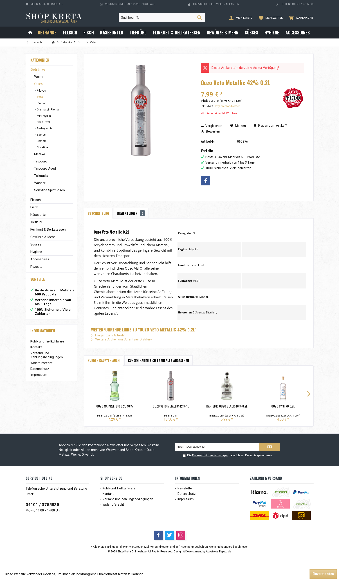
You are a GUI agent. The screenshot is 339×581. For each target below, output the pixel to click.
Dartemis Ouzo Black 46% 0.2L (226, 406)
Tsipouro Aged (44, 169)
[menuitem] (299, 17)
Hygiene (36, 252)
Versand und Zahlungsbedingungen (46, 360)
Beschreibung (98, 213)
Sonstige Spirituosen (49, 190)
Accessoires (39, 259)
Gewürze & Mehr (42, 237)
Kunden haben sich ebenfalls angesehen (158, 360)
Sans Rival (43, 122)
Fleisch (35, 200)
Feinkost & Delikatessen (48, 229)
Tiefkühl (36, 222)
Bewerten (210, 131)
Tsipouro (40, 161)
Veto (39, 97)
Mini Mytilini (44, 115)
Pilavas (41, 90)
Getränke (37, 70)
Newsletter (185, 488)
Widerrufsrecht (41, 367)
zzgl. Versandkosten (227, 106)
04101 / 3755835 (42, 504)
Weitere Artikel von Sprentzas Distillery (121, 339)
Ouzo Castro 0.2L (283, 406)
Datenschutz (39, 373)
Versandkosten (159, 546)
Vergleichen (211, 126)
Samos (41, 134)
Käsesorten (38, 215)
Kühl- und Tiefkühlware (47, 346)
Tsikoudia (40, 176)
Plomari (41, 103)
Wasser (39, 183)
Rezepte (36, 267)
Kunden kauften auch (104, 360)
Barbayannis (44, 128)
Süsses (35, 244)
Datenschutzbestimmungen (210, 455)
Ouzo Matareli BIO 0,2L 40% (114, 406)
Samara (41, 141)
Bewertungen (131, 213)
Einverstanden (323, 574)
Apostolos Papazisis (218, 551)
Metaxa (39, 154)
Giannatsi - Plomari (48, 109)
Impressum (38, 379)
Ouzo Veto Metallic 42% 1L (171, 406)
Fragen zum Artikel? (270, 125)
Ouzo (38, 84)
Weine (38, 77)
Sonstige (42, 147)
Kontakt (36, 352)
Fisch (34, 207)
